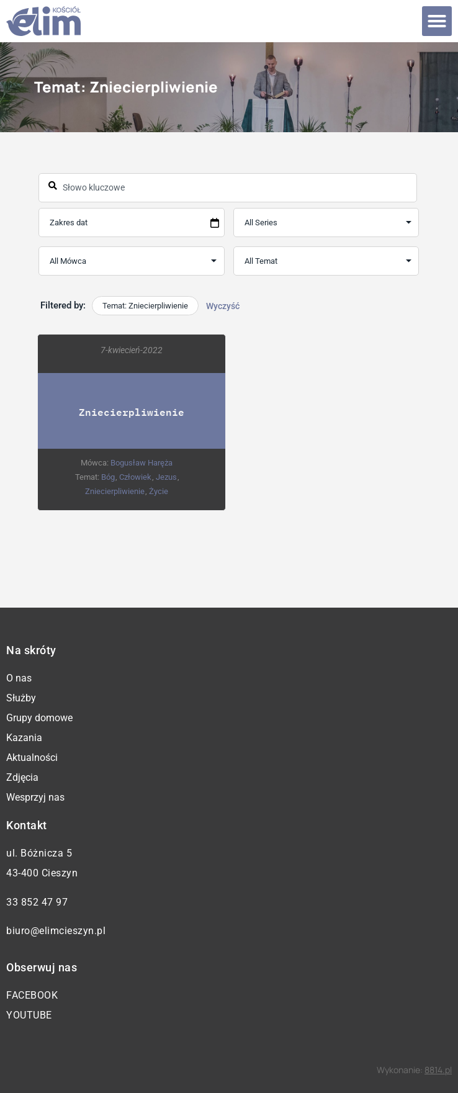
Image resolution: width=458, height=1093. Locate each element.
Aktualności (32, 757)
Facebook (32, 995)
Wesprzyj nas (35, 797)
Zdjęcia (22, 777)
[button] (437, 21)
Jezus (166, 476)
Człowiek (135, 476)
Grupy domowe (39, 718)
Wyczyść (223, 306)
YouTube (29, 1015)
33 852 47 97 (37, 902)
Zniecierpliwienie (131, 411)
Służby (21, 698)
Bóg (108, 476)
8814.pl (438, 1070)
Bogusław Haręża (142, 462)
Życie (159, 490)
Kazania (24, 738)
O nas (19, 678)
